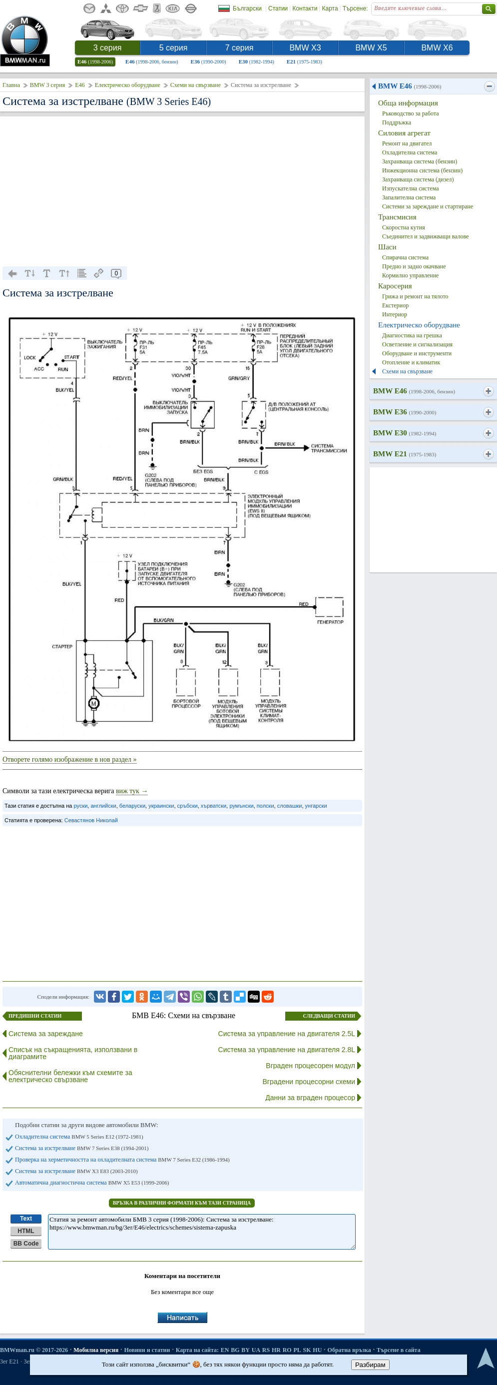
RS (266, 1350)
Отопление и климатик (411, 362)
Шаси (387, 247)
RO (287, 1350)
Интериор (394, 314)
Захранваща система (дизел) (418, 179)
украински (161, 806)
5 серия (173, 47)
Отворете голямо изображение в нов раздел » (69, 759)
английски (103, 806)
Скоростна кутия (403, 227)
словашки (289, 806)
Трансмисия (397, 217)
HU (317, 1350)
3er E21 (9, 1361)
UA (256, 1350)
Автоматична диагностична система (92, 1182)
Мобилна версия (95, 1350)
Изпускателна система (410, 188)
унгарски (316, 806)
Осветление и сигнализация (417, 344)
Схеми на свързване (195, 84)
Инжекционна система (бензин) (422, 170)
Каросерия (395, 286)
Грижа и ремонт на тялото (415, 296)
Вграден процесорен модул (310, 1065)
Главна (11, 84)
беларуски (132, 806)
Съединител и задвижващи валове (425, 236)
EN (225, 1350)
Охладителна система (79, 1136)
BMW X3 (305, 47)
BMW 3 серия (47, 84)
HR (276, 1350)
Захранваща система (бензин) (419, 161)
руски (81, 806)
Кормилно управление (410, 275)
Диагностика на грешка (412, 335)
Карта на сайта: (197, 1350)
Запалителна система (409, 197)
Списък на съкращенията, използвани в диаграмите (72, 1053)
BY (245, 1350)
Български (247, 8)
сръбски (187, 806)
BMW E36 (404, 412)
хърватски (213, 806)
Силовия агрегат (404, 133)
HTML (25, 1231)
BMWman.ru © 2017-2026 (34, 1350)
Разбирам (370, 1365)
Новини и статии (147, 1350)
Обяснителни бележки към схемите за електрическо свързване (70, 1076)
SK (307, 1350)
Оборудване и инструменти (417, 353)
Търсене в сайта (399, 1350)
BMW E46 (409, 86)
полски (265, 806)
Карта (330, 8)
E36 (208, 61)
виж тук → (132, 791)
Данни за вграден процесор (310, 1097)
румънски (241, 806)
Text (26, 1218)
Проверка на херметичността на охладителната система (122, 1159)
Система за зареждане (45, 1033)
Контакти (304, 8)
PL (297, 1350)
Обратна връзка (349, 1350)
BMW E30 (404, 433)
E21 (304, 61)
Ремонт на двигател (407, 143)
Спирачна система (405, 257)
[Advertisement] (182, 191)
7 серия (239, 47)
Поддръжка (396, 122)
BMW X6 (437, 47)
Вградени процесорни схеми (309, 1081)
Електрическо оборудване (127, 84)
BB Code (26, 1243)
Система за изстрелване (81, 1148)
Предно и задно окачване (414, 266)
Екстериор (395, 305)
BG (235, 1350)
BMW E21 (404, 454)
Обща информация (408, 103)
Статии (278, 8)
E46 (95, 61)
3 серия (107, 47)
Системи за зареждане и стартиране (427, 206)
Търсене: (355, 8)
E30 (256, 61)
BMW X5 (371, 47)
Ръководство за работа (410, 113)
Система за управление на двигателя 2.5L (286, 1033)
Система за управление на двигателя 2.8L (286, 1049)
